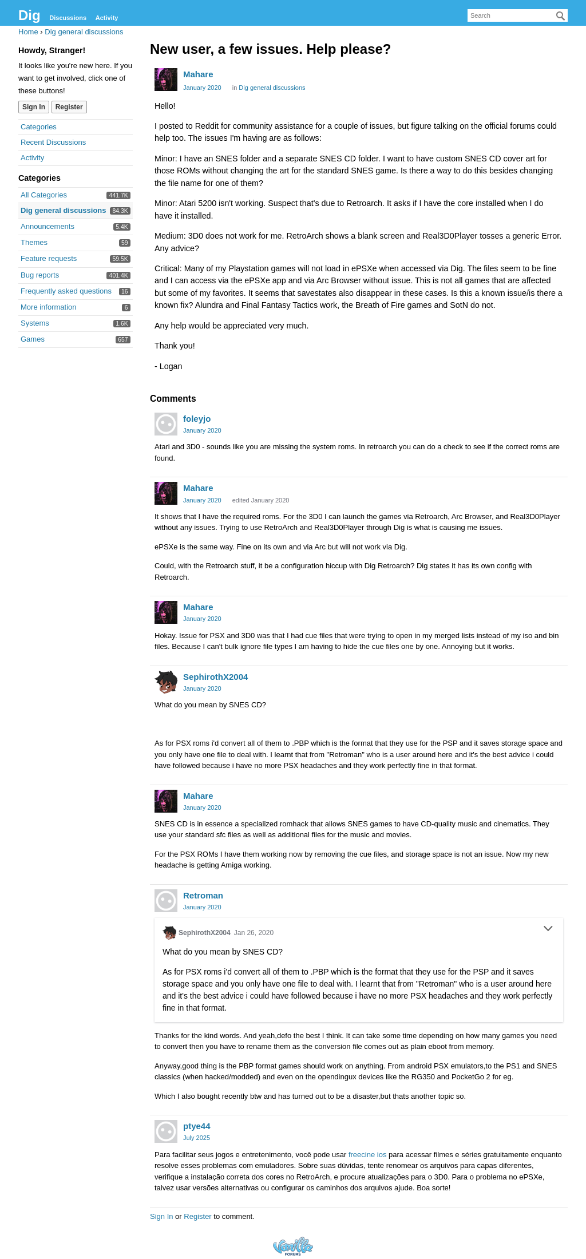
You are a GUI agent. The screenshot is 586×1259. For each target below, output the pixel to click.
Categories (39, 126)
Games (33, 339)
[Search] (560, 16)
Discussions (67, 17)
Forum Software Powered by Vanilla (293, 1246)
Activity (107, 17)
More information (49, 307)
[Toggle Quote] (548, 928)
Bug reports (40, 275)
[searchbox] (518, 15)
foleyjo (197, 418)
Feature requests (49, 258)
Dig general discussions (63, 210)
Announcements (47, 226)
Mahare (198, 74)
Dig (29, 15)
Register (69, 107)
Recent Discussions (53, 142)
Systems (35, 323)
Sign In (33, 107)
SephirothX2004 (215, 677)
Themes (34, 242)
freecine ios (367, 1154)
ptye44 (197, 1126)
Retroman (203, 895)
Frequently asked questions (66, 291)
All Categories (44, 195)
